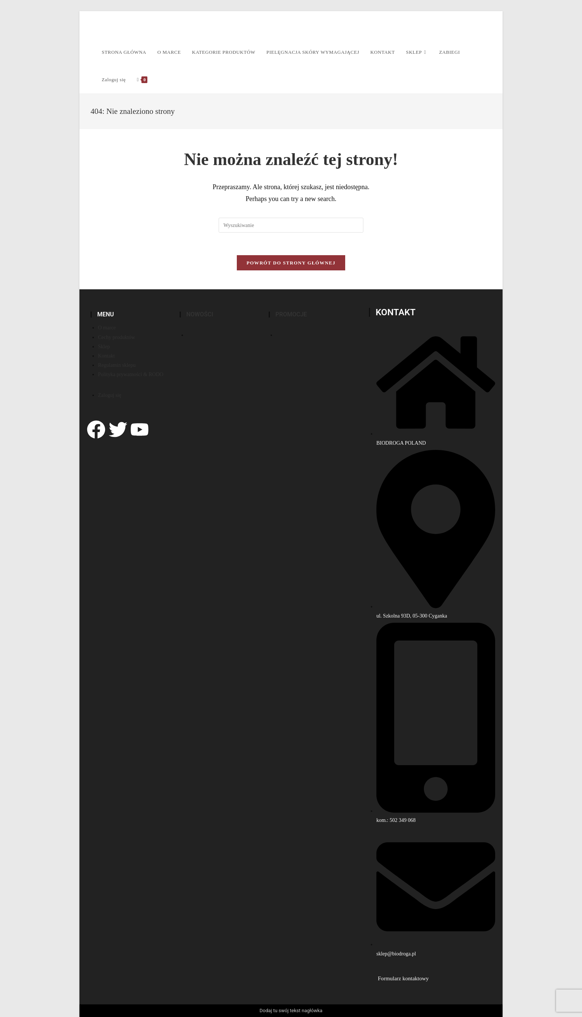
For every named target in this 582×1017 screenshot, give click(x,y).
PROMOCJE (291, 314)
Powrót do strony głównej (291, 263)
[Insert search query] (291, 225)
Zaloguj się (114, 79)
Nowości (199, 314)
